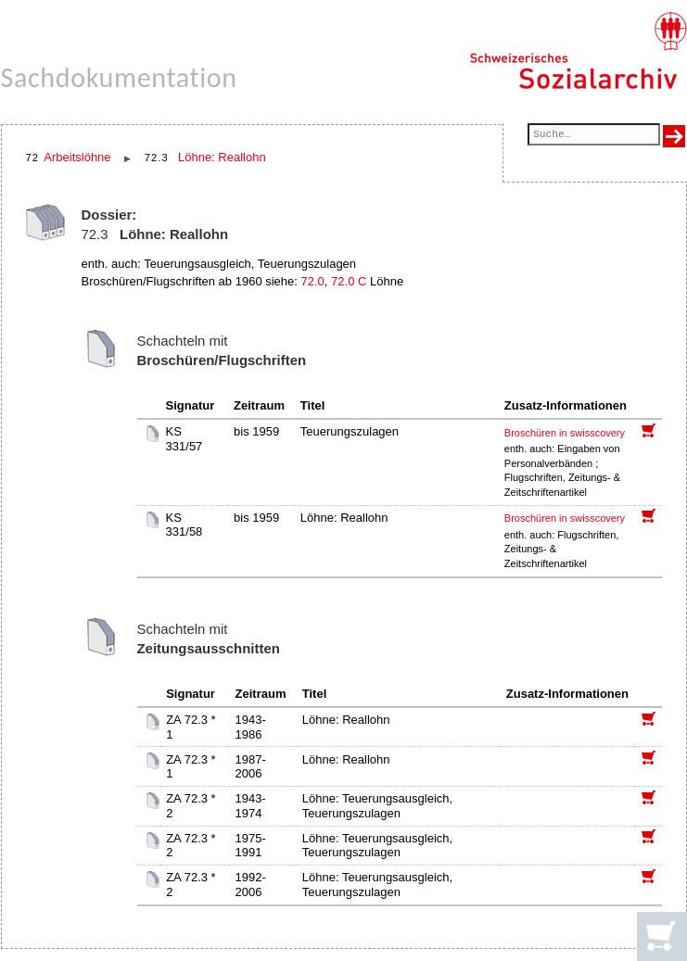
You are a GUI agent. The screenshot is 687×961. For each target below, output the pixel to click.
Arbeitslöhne (77, 157)
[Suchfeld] (593, 135)
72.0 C (348, 281)
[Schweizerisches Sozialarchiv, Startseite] (578, 51)
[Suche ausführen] (674, 136)
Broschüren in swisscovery (564, 432)
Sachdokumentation (119, 77)
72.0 (312, 281)
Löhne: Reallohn (222, 157)
